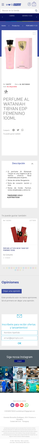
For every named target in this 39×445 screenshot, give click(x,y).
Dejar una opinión (11, 291)
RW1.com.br (26, 442)
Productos (16, 25)
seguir (19, 361)
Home (4, 25)
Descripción (22, 163)
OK (19, 343)
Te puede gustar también (11, 134)
